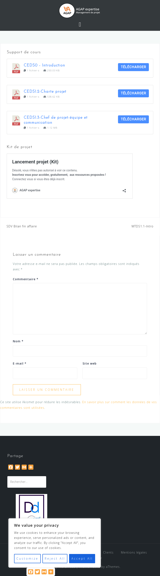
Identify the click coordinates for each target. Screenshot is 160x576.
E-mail (19, 363)
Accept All (82, 558)
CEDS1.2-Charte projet (45, 92)
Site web (90, 363)
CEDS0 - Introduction (44, 66)
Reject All (55, 558)
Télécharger (133, 67)
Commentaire (25, 279)
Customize (27, 558)
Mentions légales (134, 552)
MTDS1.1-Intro (142, 226)
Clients (108, 552)
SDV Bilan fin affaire (22, 226)
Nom (18, 341)
